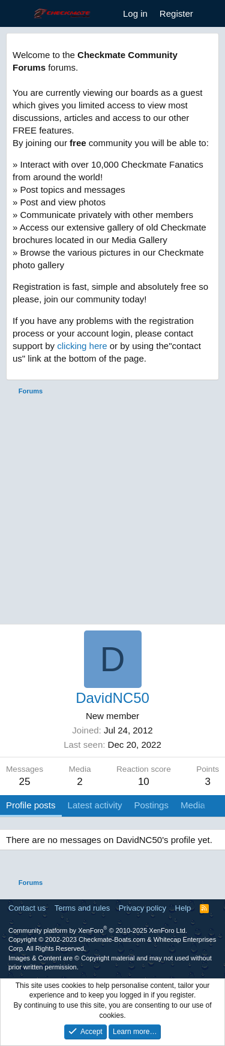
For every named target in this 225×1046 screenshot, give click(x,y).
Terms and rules (82, 907)
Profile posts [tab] (31, 805)
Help (183, 907)
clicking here (82, 346)
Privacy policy (142, 907)
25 (25, 781)
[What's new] (211, 13)
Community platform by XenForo (97, 930)
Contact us (27, 907)
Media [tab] (193, 805)
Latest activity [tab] (95, 805)
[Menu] (16, 14)
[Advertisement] (112, 511)
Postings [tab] (151, 805)
